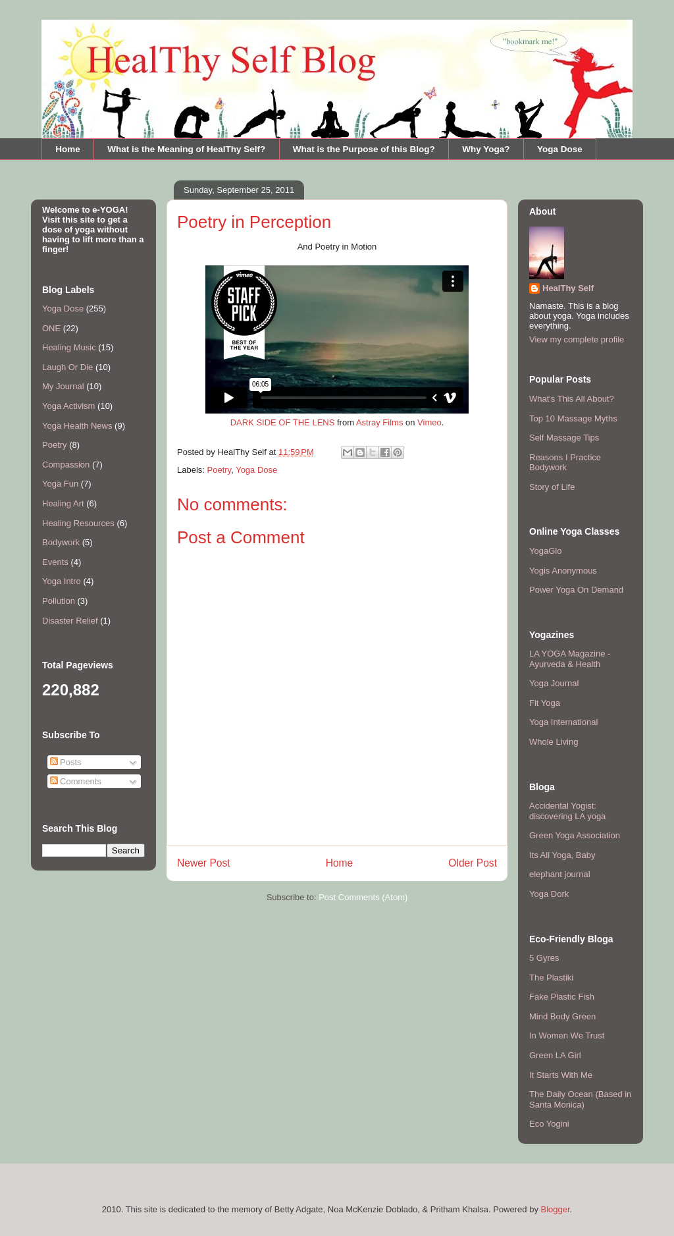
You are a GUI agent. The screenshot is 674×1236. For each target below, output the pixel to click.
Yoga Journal (554, 683)
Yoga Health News (77, 426)
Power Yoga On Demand (576, 590)
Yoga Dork (549, 894)
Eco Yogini (549, 1124)
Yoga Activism (68, 406)
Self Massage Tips (564, 438)
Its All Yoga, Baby (562, 855)
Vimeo (429, 422)
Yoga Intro (61, 581)
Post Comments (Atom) (363, 897)
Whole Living (553, 742)
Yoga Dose (560, 149)
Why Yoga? (485, 149)
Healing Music (69, 347)
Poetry (219, 470)
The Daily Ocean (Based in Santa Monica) (580, 1099)
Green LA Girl (555, 1055)
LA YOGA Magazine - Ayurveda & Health (569, 659)
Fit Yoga (544, 703)
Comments (75, 781)
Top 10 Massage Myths (573, 418)
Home (67, 149)
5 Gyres (544, 958)
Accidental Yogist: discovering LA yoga (567, 811)
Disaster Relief (70, 621)
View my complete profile (576, 339)
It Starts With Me (560, 1075)
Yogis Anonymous (563, 571)
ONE (51, 328)
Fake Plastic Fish (561, 997)
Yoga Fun (60, 484)
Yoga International (563, 722)
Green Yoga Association (574, 835)
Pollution (58, 601)
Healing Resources (78, 523)
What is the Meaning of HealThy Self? (186, 149)
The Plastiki (551, 977)
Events (55, 562)
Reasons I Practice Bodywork (565, 462)
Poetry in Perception (254, 222)
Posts (66, 762)
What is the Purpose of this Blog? (364, 149)
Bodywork (61, 542)
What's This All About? (571, 399)
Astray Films (379, 422)
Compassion (66, 465)
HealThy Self (568, 288)
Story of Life (552, 487)
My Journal (63, 386)
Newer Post (203, 863)
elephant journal (559, 874)
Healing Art (63, 503)
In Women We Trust (566, 1035)
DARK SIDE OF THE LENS (282, 422)
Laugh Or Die (67, 367)
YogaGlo (545, 551)
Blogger (555, 1209)
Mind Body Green (562, 1016)
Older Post (472, 863)
